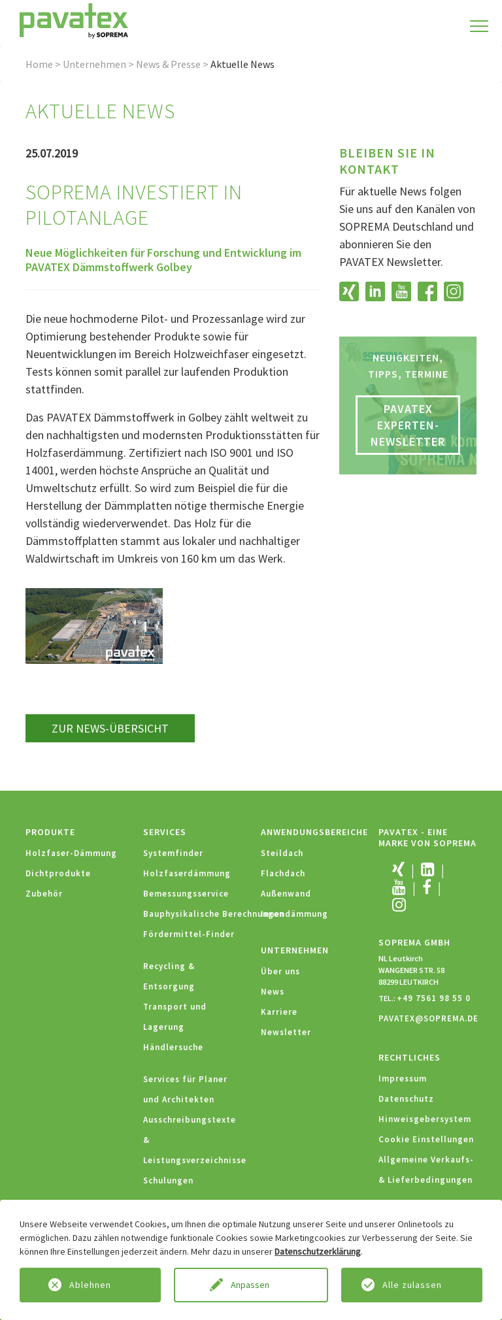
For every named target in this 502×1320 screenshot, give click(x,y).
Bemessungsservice (186, 893)
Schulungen (168, 1180)
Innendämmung (294, 913)
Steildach (282, 853)
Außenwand (286, 893)
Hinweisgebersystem (424, 1119)
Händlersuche (173, 1047)
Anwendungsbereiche (314, 832)
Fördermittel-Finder (189, 934)
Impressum (402, 1078)
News (272, 991)
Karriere (279, 1011)
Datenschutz (406, 1098)
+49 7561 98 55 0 (434, 998)
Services (164, 832)
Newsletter (286, 1032)
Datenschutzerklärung (318, 1251)
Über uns (280, 971)
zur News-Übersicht (110, 728)
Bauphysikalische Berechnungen (213, 913)
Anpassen (251, 1285)
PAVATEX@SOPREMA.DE (428, 1018)
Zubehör (44, 893)
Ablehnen (90, 1285)
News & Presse (168, 64)
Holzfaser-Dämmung (71, 853)
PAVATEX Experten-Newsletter (408, 425)
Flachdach (283, 873)
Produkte (50, 832)
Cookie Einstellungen (426, 1139)
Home (39, 64)
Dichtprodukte (58, 873)
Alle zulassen (412, 1285)
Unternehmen (94, 64)
